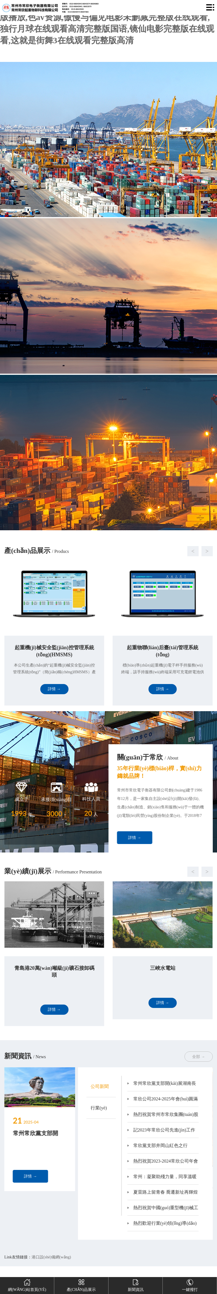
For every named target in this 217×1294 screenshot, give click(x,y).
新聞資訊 (135, 1284)
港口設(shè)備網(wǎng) (51, 1257)
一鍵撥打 (190, 1284)
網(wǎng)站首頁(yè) (27, 1284)
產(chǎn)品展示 (81, 1284)
